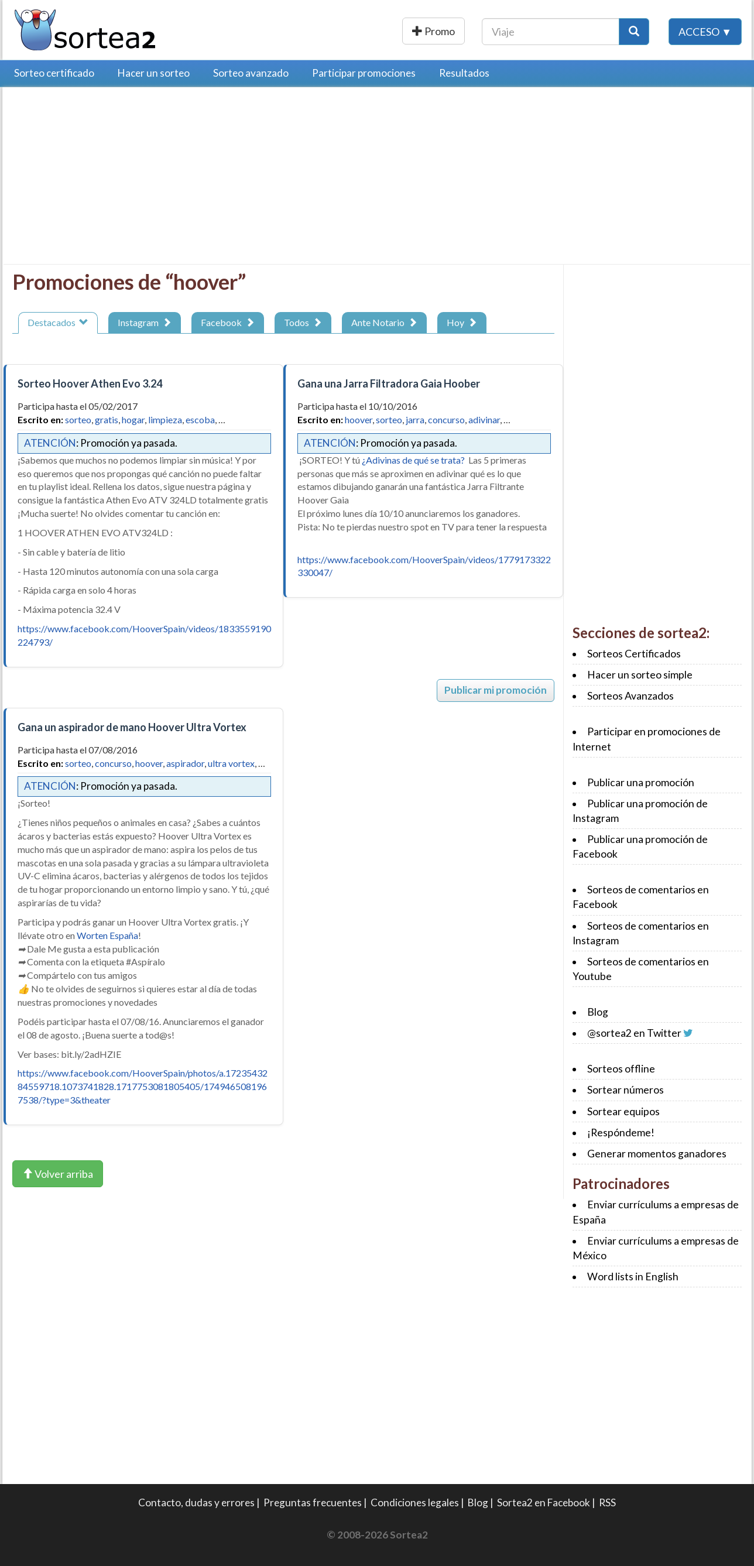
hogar (133, 419)
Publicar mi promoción (495, 690)
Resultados (464, 73)
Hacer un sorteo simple (640, 675)
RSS (607, 1502)
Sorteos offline (621, 1069)
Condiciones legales (415, 1502)
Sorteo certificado (54, 73)
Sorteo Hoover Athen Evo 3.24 (90, 383)
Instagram (145, 322)
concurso (446, 419)
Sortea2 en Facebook (543, 1502)
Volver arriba (57, 1173)
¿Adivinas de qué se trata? (413, 459)
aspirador (185, 763)
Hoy (462, 322)
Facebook (228, 322)
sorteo (78, 419)
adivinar (484, 419)
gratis (106, 419)
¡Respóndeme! (620, 1132)
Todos (303, 322)
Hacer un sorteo (154, 73)
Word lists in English (632, 1276)
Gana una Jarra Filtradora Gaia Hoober (388, 383)
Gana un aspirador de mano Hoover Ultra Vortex (132, 727)
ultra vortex (231, 763)
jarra (415, 419)
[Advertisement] (110, 179)
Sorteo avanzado (251, 73)
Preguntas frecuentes (312, 1502)
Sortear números (625, 1090)
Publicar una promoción (399, 31)
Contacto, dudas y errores (196, 1502)
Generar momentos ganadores (656, 1153)
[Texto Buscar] (550, 31)
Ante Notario (384, 322)
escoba (200, 419)
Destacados (58, 322)
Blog (597, 1012)
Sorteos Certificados (634, 653)
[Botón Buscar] (634, 31)
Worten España (107, 935)
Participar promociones (364, 73)
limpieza (165, 419)
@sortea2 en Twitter (634, 1033)
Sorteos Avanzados (630, 696)
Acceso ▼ (705, 31)
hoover (358, 419)
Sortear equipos (623, 1111)
